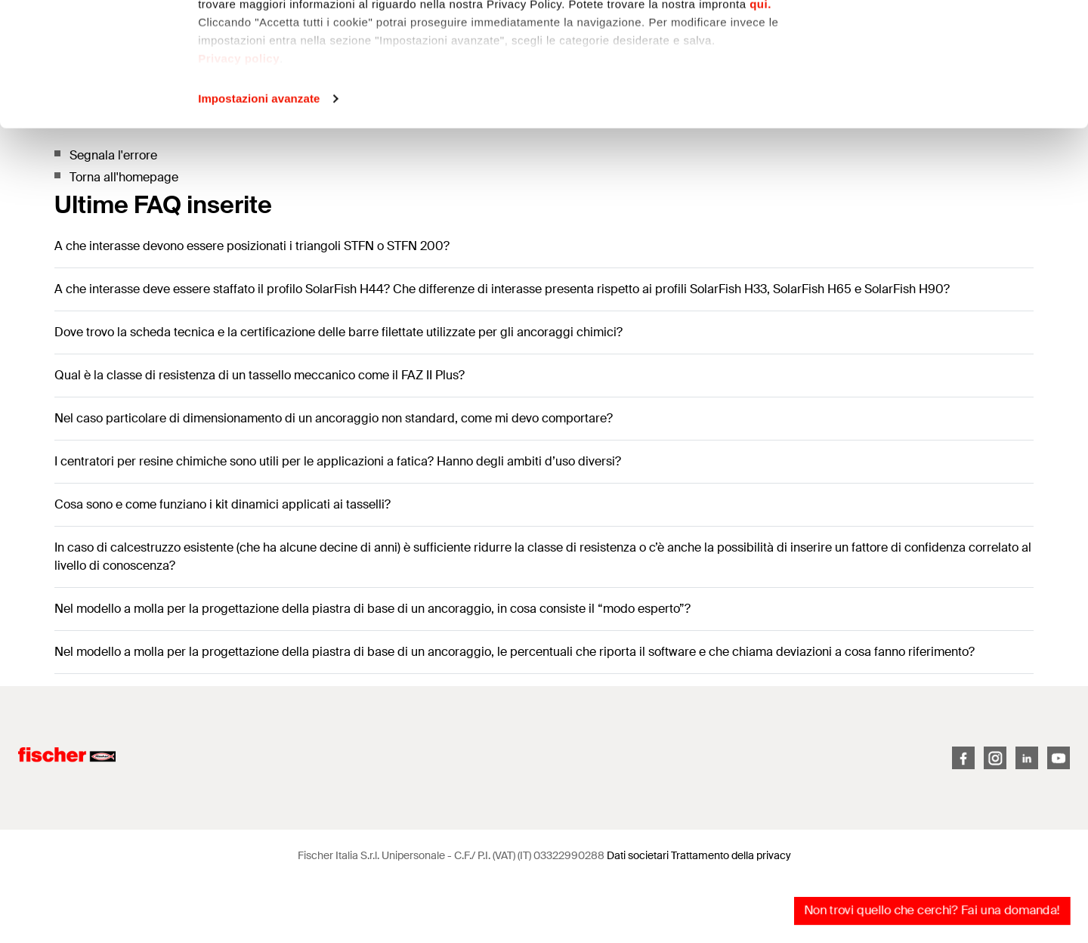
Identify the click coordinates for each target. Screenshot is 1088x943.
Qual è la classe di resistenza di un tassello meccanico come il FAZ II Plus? (259, 375)
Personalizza (923, 89)
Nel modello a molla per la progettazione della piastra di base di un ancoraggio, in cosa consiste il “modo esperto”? (372, 609)
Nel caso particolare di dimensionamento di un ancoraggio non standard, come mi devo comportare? (333, 418)
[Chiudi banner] (1064, 23)
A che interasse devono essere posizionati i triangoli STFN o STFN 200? (252, 246)
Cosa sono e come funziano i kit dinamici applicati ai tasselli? (222, 504)
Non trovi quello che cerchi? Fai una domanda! (932, 910)
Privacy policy (239, 181)
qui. (760, 127)
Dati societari (638, 855)
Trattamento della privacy (731, 855)
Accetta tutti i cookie (923, 39)
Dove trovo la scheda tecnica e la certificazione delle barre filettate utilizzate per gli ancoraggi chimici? (338, 332)
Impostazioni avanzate (259, 221)
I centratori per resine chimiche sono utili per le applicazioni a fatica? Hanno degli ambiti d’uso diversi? (337, 461)
